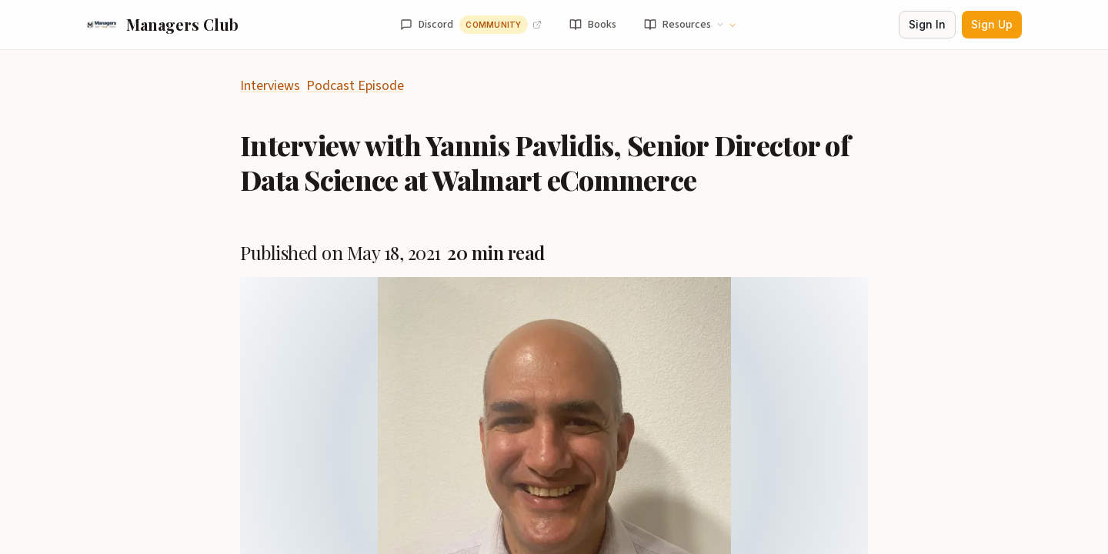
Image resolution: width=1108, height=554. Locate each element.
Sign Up (992, 24)
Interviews (270, 85)
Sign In (927, 24)
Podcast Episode (355, 85)
